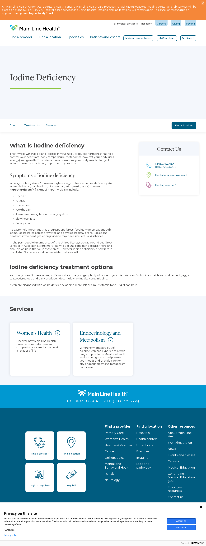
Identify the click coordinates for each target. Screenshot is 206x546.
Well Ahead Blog (180, 443)
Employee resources (175, 489)
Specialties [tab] (75, 37)
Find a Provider (184, 125)
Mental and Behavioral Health (117, 465)
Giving (176, 23)
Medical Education (181, 467)
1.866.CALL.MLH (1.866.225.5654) (111, 401)
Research (146, 23)
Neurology (112, 480)
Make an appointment (138, 38)
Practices (143, 451)
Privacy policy (11, 535)
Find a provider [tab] (21, 37)
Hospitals (143, 433)
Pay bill (190, 23)
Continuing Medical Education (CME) (181, 477)
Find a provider (117, 426)
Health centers (147, 439)
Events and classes (181, 455)
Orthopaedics (114, 458)
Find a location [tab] (50, 37)
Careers (161, 23)
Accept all (181, 521)
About (13, 125)
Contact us (175, 497)
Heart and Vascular (118, 445)
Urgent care (145, 445)
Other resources (181, 426)
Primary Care (114, 433)
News (172, 449)
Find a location (149, 426)
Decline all (181, 527)
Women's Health (117, 439)
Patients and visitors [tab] (105, 37)
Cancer (110, 451)
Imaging (142, 458)
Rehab (109, 473)
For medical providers (125, 23)
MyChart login (167, 38)
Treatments (32, 125)
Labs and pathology (143, 465)
